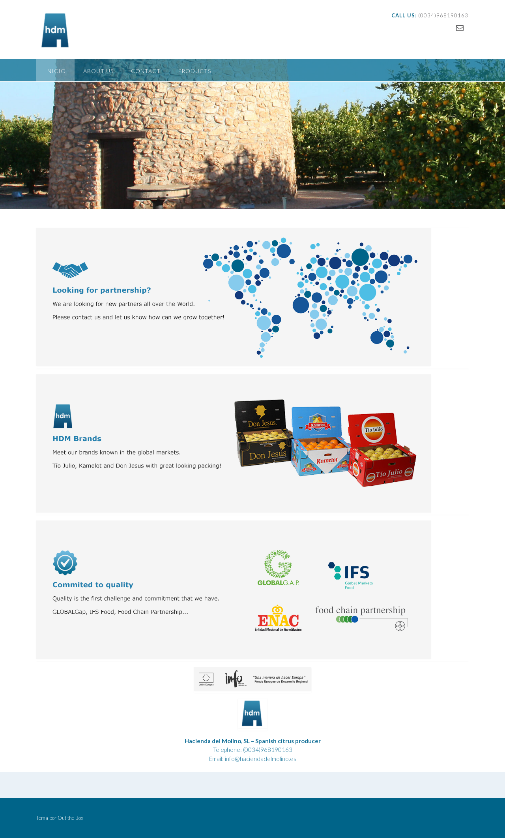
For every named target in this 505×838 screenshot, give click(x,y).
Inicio (55, 71)
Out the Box (70, 818)
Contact (146, 71)
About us (98, 71)
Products (194, 71)
